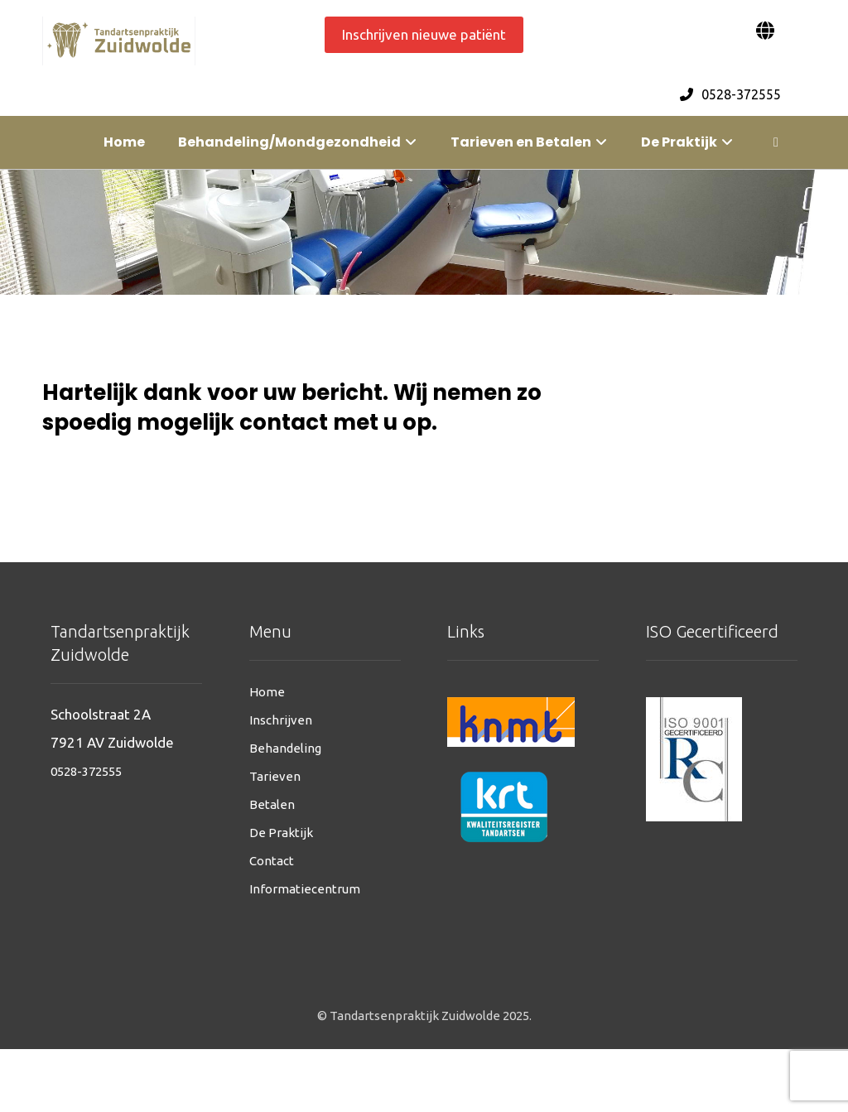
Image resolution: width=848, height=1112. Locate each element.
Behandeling (285, 748)
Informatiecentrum (304, 889)
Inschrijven (280, 720)
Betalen (272, 804)
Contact (271, 861)
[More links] (775, 142)
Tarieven (275, 776)
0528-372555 (86, 771)
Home (267, 692)
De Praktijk (281, 833)
